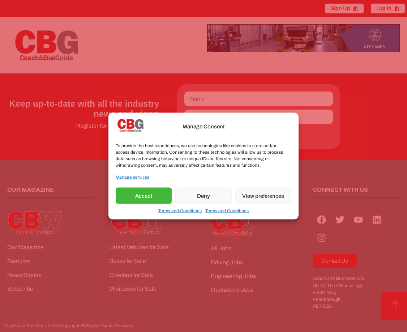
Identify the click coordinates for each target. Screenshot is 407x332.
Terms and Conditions (180, 210)
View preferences (263, 196)
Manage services (132, 177)
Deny (203, 196)
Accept (144, 196)
